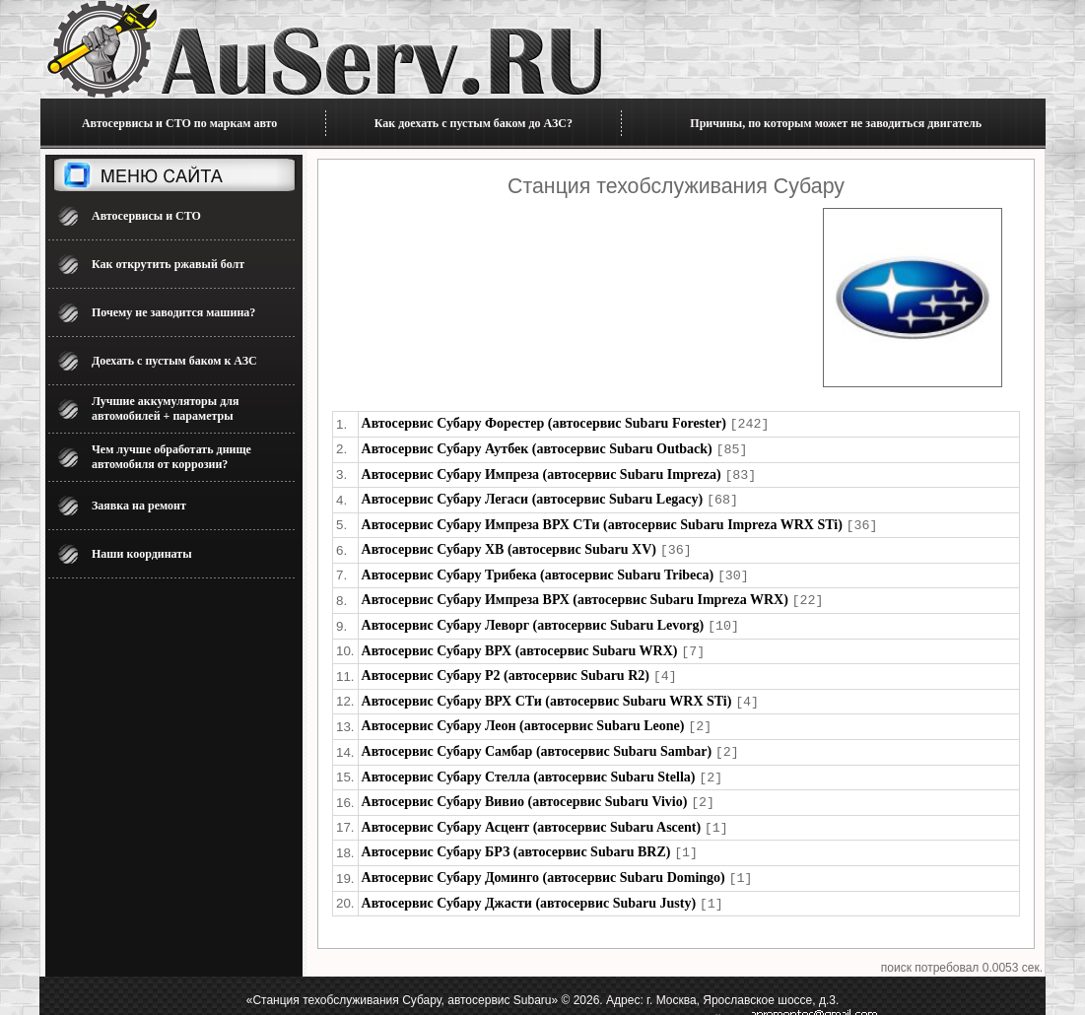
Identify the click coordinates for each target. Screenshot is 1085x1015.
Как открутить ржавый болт (168, 264)
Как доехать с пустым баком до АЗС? (473, 123)
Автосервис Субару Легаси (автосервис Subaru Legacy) (533, 496)
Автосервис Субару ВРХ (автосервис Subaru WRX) (520, 642)
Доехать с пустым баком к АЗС (174, 361)
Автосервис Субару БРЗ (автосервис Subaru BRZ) (516, 835)
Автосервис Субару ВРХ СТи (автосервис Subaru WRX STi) (547, 690)
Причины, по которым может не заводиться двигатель (836, 123)
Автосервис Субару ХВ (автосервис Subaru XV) (509, 544)
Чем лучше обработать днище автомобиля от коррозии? (171, 456)
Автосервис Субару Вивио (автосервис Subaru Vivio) (525, 786)
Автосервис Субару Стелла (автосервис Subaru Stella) (529, 763)
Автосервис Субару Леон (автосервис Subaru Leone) (523, 714)
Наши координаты (142, 554)
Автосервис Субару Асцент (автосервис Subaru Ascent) (532, 811)
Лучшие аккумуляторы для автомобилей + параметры (165, 408)
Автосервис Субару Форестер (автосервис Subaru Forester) (544, 423)
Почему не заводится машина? (173, 312)
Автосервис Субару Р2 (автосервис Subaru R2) (505, 665)
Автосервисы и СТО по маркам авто (179, 123)
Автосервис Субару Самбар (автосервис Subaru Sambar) (537, 738)
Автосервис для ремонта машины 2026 (309, 1000)
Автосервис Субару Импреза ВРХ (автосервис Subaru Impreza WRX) (575, 592)
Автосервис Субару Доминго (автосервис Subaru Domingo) (543, 859)
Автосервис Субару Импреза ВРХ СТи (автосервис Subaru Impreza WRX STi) (602, 520)
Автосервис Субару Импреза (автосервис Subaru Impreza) (541, 472)
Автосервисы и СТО (146, 216)
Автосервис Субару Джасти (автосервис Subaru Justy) (529, 884)
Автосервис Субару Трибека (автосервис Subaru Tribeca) (538, 569)
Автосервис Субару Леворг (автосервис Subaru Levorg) (533, 617)
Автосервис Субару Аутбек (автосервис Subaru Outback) (537, 447)
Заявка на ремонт (139, 505)
